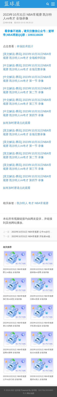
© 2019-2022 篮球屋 (12, 390)
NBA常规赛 (41, 203)
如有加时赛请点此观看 (16, 122)
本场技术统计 (25, 46)
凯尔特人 (22, 203)
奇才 (31, 203)
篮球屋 (34, 390)
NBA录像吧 (15, 5)
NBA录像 (8, 23)
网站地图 (30, 393)
